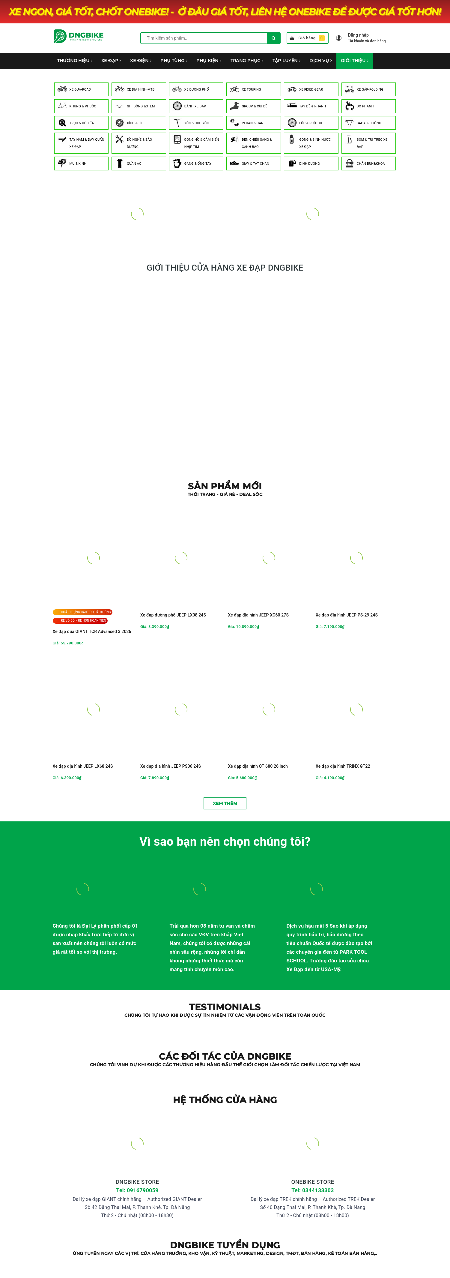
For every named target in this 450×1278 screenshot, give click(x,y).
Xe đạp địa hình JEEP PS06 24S (170, 766)
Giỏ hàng (307, 38)
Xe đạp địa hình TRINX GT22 (343, 766)
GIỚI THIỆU (354, 60)
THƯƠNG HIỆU (74, 60)
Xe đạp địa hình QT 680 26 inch (258, 766)
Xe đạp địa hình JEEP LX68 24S (83, 766)
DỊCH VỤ (320, 60)
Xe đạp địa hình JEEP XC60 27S (258, 615)
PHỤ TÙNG (173, 60)
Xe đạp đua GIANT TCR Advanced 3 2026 (92, 631)
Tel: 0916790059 (137, 1190)
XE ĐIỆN (140, 60)
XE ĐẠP (111, 60)
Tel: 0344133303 (312, 1190)
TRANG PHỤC (247, 60)
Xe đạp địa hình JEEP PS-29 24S (347, 615)
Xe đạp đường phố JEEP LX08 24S (173, 615)
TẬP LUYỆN (287, 60)
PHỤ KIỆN (208, 60)
